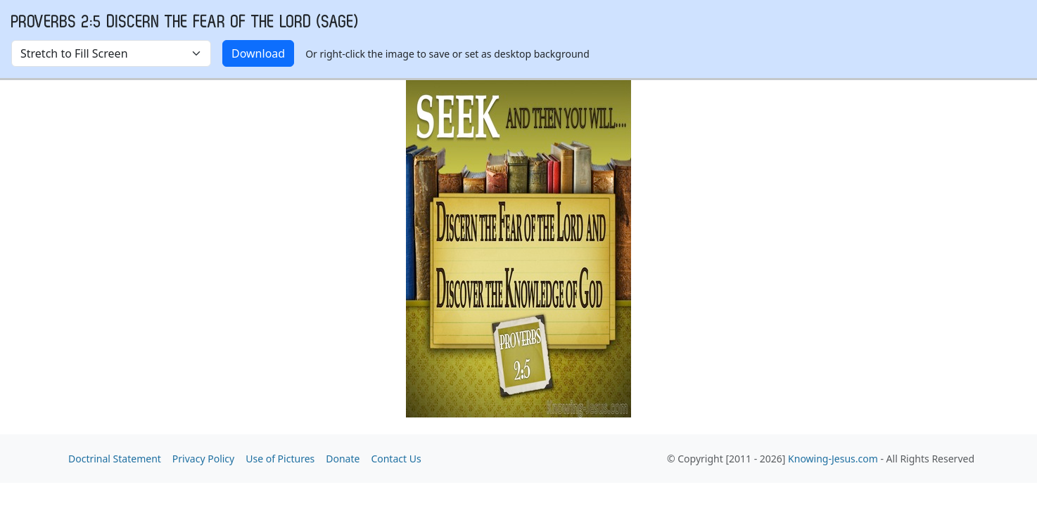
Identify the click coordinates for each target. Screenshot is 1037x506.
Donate (343, 458)
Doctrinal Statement (114, 458)
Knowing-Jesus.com (833, 458)
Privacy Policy (203, 458)
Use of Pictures (280, 458)
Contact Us (396, 458)
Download (258, 53)
